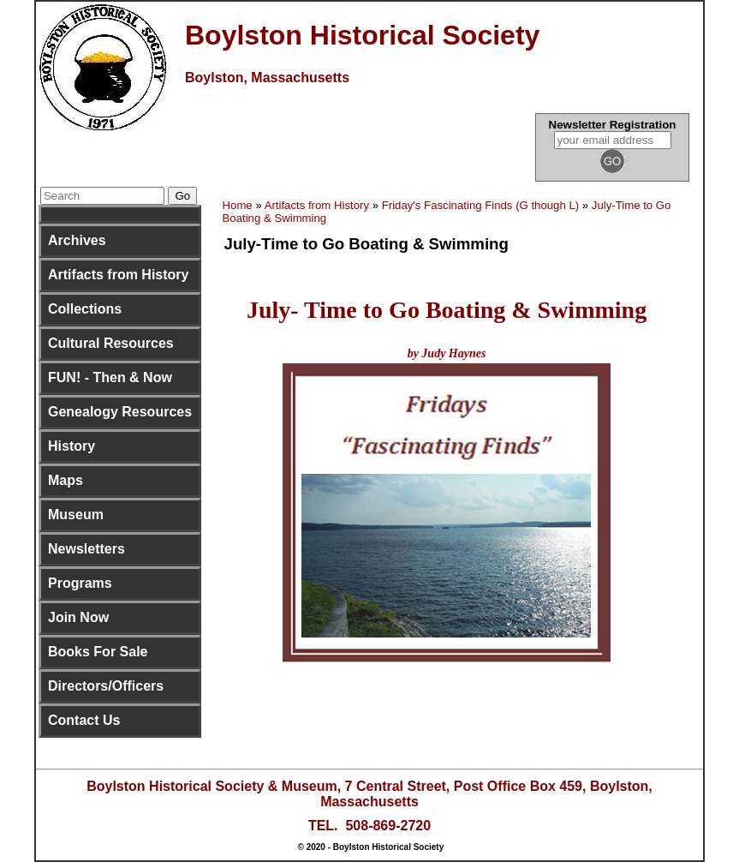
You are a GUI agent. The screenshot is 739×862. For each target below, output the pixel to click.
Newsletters (86, 549)
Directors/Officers (106, 686)
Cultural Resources (111, 343)
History (71, 446)
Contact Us (84, 720)
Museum (76, 514)
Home (238, 205)
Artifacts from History (118, 274)
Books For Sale (97, 651)
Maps (65, 480)
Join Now (78, 617)
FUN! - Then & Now (110, 377)
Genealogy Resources (120, 411)
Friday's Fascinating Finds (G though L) (480, 205)
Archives (77, 240)
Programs (80, 583)
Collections (85, 309)
